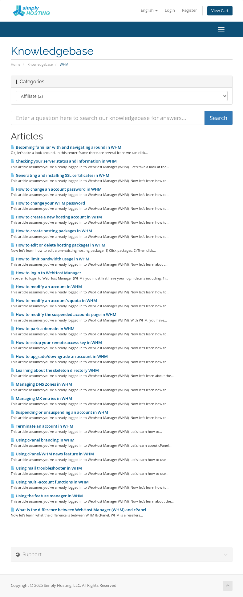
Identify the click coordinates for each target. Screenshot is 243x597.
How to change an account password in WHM (56, 189)
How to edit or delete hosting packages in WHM (58, 245)
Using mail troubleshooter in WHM (46, 468)
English (149, 10)
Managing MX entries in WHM (41, 398)
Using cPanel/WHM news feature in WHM (52, 454)
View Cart (220, 10)
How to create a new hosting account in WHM (56, 217)
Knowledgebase (40, 64)
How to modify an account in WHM (46, 286)
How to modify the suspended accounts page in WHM (63, 314)
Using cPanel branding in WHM (43, 440)
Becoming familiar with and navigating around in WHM (66, 147)
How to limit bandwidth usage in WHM (50, 259)
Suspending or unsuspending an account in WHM (59, 412)
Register (189, 10)
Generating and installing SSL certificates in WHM (60, 175)
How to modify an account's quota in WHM (54, 300)
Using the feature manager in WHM (47, 496)
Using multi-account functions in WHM (50, 482)
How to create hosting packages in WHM (51, 231)
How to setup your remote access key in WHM (56, 342)
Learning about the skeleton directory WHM (55, 370)
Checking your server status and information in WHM (64, 161)
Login (170, 10)
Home (15, 64)
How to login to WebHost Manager (46, 273)
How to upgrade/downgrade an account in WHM (59, 356)
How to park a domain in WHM (43, 328)
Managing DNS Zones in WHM (41, 384)
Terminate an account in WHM (42, 426)
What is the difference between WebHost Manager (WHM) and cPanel (78, 509)
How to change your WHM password (48, 203)
